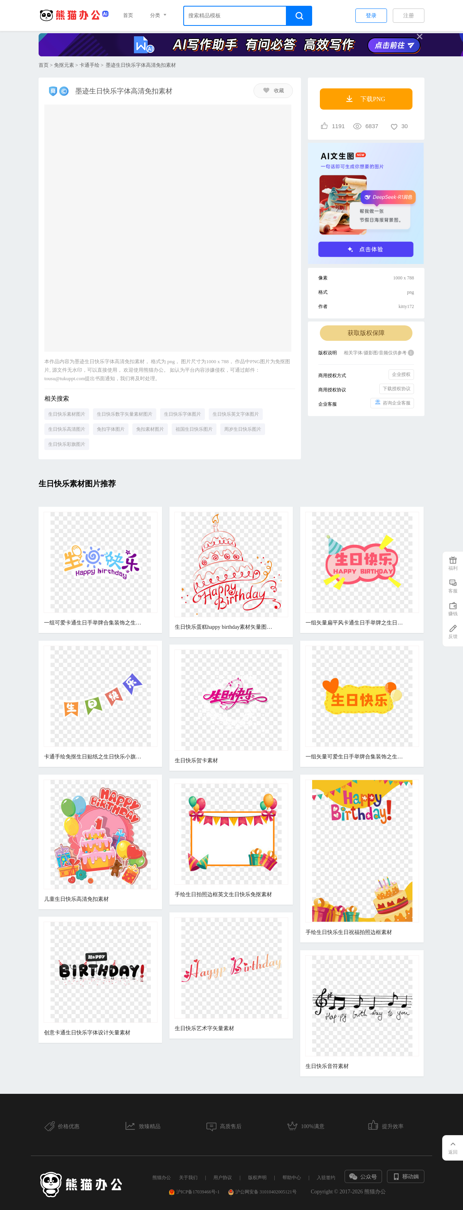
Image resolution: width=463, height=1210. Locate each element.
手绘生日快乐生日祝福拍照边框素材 (349, 932)
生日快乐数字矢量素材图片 (124, 414)
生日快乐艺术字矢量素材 (204, 1028)
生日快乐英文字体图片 (236, 414)
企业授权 (401, 374)
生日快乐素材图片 (66, 414)
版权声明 (257, 1177)
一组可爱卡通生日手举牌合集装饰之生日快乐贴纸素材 (94, 623)
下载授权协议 (397, 388)
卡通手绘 (89, 65)
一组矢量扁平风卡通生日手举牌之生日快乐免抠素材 (356, 623)
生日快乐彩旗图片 (66, 444)
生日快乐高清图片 (66, 429)
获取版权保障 (366, 333)
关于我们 (188, 1177)
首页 (128, 15)
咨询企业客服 (392, 402)
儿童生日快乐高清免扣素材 (76, 899)
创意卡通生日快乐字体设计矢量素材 (87, 1033)
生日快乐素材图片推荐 (77, 483)
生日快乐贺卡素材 (196, 760)
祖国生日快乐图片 (194, 429)
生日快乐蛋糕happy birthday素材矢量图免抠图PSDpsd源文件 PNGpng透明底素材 (225, 627)
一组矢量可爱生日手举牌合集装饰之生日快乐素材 (356, 757)
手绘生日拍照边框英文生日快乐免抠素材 (223, 894)
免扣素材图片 (150, 429)
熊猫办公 (161, 1177)
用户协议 (222, 1177)
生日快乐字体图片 (182, 414)
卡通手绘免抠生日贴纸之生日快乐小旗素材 (94, 757)
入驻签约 (326, 1177)
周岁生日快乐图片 (242, 429)
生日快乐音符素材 (327, 1066)
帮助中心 (291, 1177)
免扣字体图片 (111, 429)
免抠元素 (64, 65)
